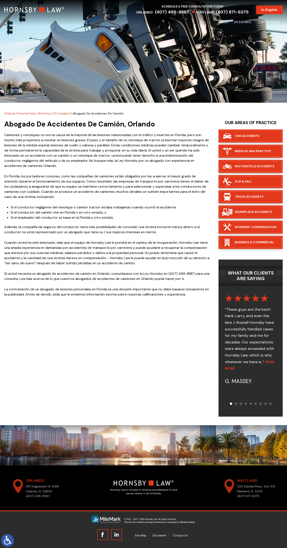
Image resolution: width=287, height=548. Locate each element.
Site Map (140, 535)
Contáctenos (269, 22)
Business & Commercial (254, 242)
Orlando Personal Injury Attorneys (28, 113)
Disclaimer (160, 535)
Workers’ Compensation (255, 227)
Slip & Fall (243, 181)
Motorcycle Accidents (254, 166)
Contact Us (180, 535)
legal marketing (156, 522)
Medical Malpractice (253, 151)
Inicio (224, 22)
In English (269, 9)
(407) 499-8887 (172, 12)
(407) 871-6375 (232, 12)
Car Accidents (247, 136)
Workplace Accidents (253, 212)
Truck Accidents (249, 197)
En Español (243, 22)
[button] (231, 403)
